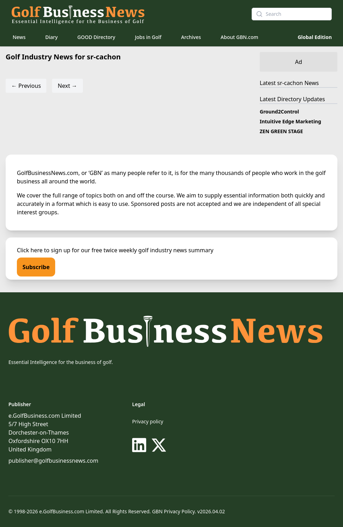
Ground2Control (279, 111)
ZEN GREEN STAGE (281, 131)
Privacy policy (147, 421)
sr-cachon (290, 83)
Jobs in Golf (148, 37)
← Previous (26, 86)
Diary (51, 37)
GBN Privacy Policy (173, 511)
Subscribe (36, 267)
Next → (67, 86)
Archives (191, 37)
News (19, 37)
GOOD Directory (96, 37)
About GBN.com (239, 37)
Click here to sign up (43, 250)
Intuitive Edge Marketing (290, 121)
